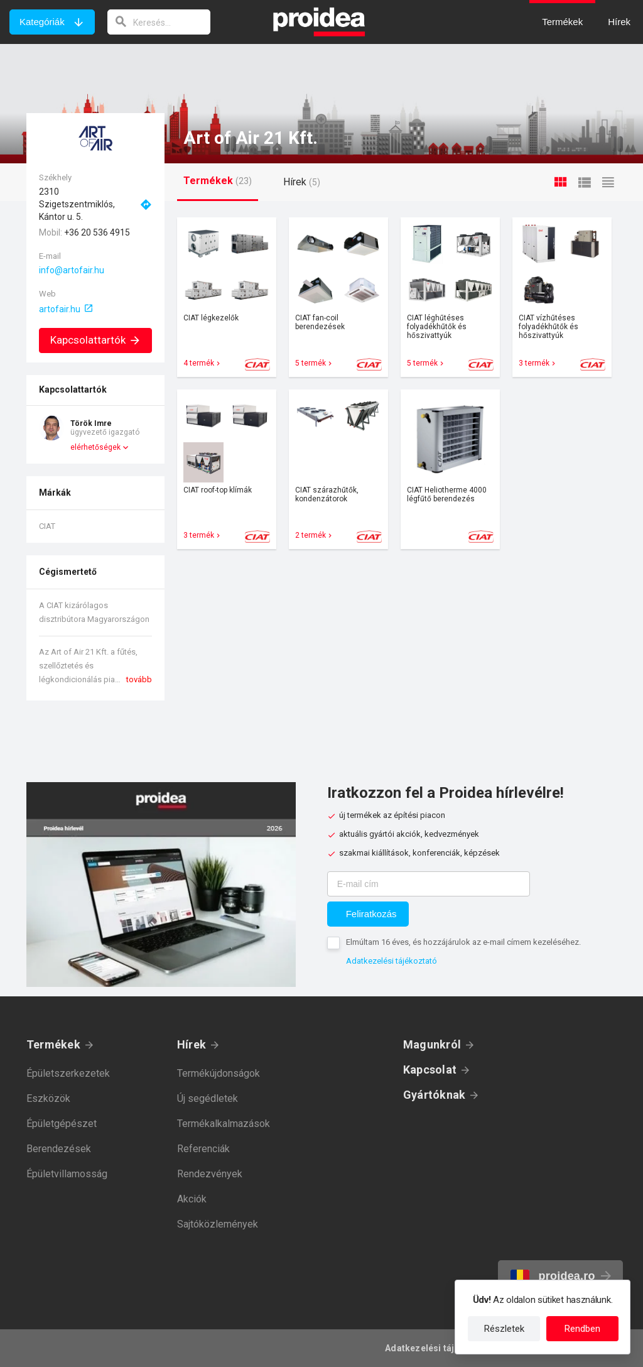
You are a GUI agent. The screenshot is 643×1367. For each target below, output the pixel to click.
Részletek (504, 1328)
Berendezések (58, 1149)
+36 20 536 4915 (97, 232)
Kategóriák (42, 21)
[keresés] (158, 22)
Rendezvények (209, 1174)
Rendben (582, 1328)
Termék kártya (226, 297)
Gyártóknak (434, 1094)
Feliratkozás (371, 913)
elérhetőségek (95, 447)
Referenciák (203, 1149)
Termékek (53, 1044)
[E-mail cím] (428, 883)
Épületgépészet (61, 1124)
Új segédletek (207, 1098)
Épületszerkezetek (68, 1073)
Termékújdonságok (218, 1073)
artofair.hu (59, 309)
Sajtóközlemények (217, 1224)
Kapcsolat (430, 1069)
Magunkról (432, 1044)
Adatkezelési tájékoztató (391, 961)
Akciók (192, 1199)
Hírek (191, 1044)
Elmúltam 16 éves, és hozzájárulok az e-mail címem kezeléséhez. (463, 942)
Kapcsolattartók (95, 340)
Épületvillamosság (66, 1174)
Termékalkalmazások (223, 1124)
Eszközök (48, 1098)
